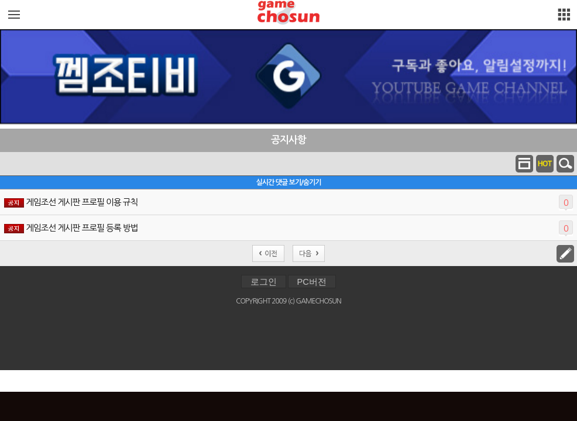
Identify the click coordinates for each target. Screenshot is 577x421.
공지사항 (288, 140)
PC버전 (312, 282)
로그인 (263, 282)
